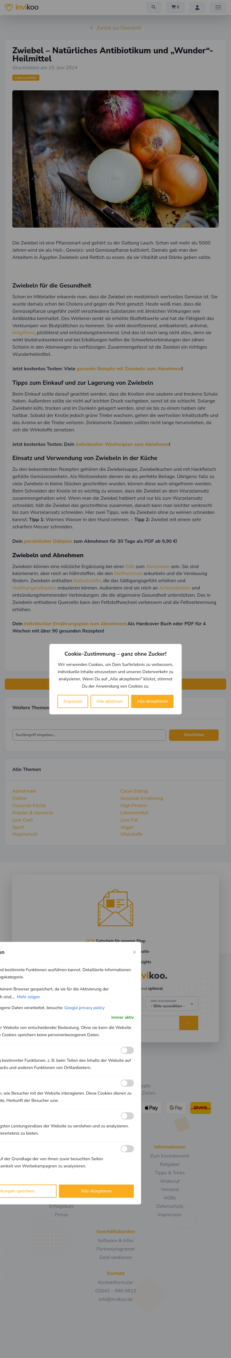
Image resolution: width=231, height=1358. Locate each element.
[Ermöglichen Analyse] (127, 1083)
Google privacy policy (84, 1007)
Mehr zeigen (28, 996)
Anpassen (72, 701)
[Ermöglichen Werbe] (127, 1148)
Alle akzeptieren (152, 701)
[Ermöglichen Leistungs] (127, 1116)
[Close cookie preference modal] (134, 952)
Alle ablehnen (109, 701)
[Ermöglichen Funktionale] (127, 1050)
